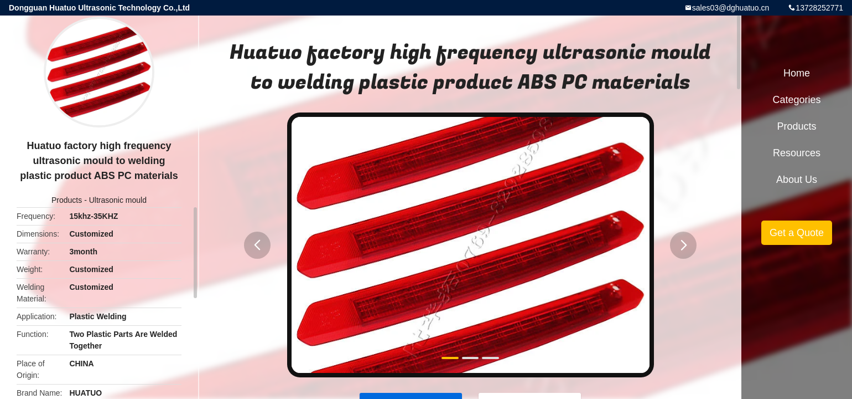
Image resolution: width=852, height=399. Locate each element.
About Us (796, 179)
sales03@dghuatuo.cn (731, 7)
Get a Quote (797, 232)
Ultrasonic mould (118, 200)
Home (796, 73)
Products (66, 200)
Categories (796, 99)
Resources (796, 152)
